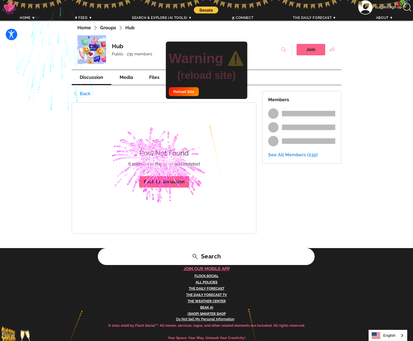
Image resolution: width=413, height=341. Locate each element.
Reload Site (183, 91)
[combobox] (388, 335)
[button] (206, 10)
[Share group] (332, 49)
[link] (91, 77)
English (384, 335)
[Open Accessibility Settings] (11, 34)
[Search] (341, 13)
